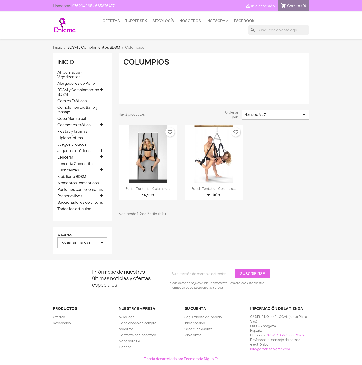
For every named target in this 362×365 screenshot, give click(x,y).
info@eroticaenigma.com (270, 349)
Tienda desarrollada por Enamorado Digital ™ (181, 358)
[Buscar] (278, 30)
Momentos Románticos (78, 183)
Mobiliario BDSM (71, 176)
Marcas (64, 235)
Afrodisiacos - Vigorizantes (69, 74)
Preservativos (69, 196)
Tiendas (125, 347)
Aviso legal (127, 317)
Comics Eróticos (72, 101)
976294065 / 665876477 (93, 5)
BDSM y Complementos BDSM (78, 92)
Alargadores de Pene (76, 83)
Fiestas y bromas (72, 131)
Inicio (65, 62)
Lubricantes (68, 170)
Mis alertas (193, 335)
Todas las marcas (82, 242)
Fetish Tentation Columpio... (148, 188)
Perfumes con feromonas (80, 189)
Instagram (217, 20)
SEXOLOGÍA (163, 20)
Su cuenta (195, 308)
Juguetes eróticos (73, 150)
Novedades (62, 323)
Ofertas (111, 20)
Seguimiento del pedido (203, 317)
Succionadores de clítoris (80, 202)
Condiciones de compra (137, 323)
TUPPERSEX (136, 20)
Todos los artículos (74, 208)
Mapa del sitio (129, 341)
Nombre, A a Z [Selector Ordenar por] (275, 114)
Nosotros (190, 20)
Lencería (65, 157)
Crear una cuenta (198, 329)
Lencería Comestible (76, 163)
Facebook (244, 20)
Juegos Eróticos (72, 144)
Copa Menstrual (71, 118)
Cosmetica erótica (73, 125)
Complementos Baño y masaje (77, 109)
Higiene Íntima (70, 137)
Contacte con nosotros (137, 335)
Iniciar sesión (194, 323)
